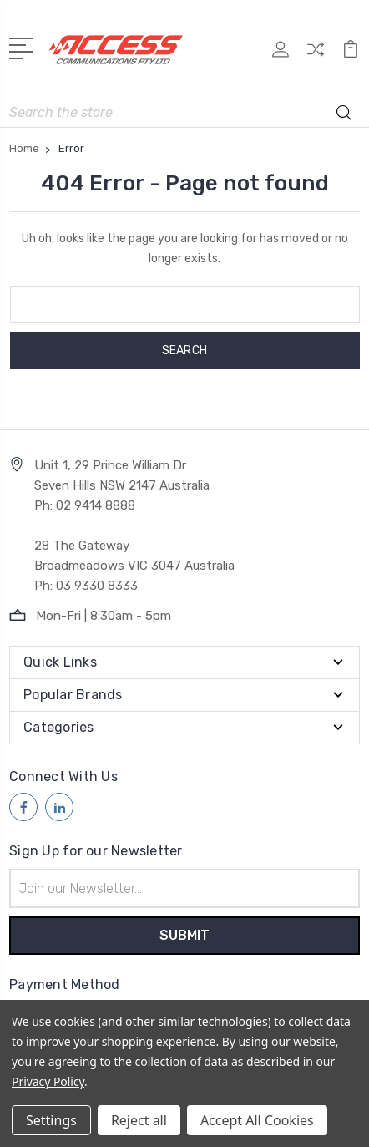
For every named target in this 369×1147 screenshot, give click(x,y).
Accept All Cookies (257, 1120)
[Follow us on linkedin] (59, 807)
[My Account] (280, 54)
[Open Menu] (23, 47)
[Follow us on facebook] (23, 807)
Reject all (139, 1120)
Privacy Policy (48, 1081)
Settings (51, 1120)
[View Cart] (350, 54)
